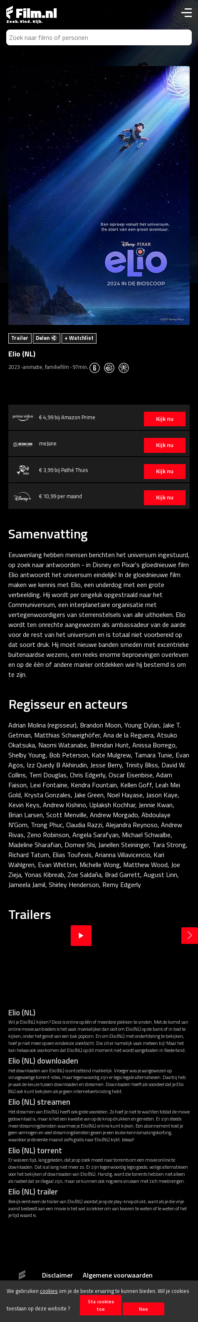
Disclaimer (57, 1275)
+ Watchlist (79, 338)
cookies (49, 1291)
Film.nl (31, 13)
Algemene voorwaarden (118, 1275)
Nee (143, 1308)
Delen (46, 338)
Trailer (19, 338)
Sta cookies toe (101, 1305)
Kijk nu (164, 418)
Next (189, 935)
